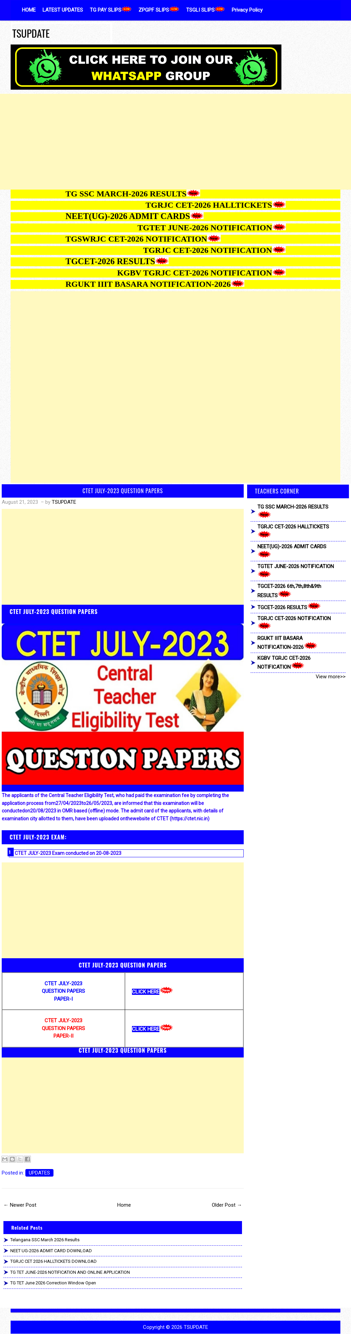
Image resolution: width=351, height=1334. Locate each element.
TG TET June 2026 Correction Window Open (53, 1282)
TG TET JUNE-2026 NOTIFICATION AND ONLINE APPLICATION (70, 1272)
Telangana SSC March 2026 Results (45, 1239)
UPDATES (39, 1173)
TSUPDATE (31, 33)
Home (124, 1205)
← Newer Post (19, 1205)
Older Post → (227, 1205)
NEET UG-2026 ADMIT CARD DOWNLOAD (51, 1250)
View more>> (331, 677)
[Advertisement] (175, 142)
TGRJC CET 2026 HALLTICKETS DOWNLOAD (53, 1261)
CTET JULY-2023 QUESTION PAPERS (123, 491)
